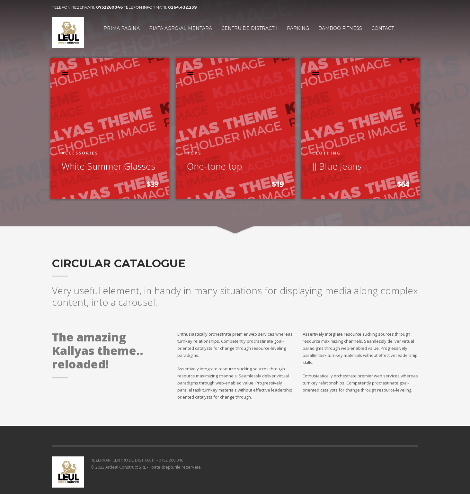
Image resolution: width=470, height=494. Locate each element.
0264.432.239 (182, 7)
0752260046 (110, 7)
